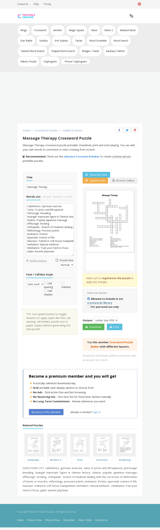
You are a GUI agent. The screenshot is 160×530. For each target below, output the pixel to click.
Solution (66, 287)
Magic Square (76, 30)
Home (20, 520)
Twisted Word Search (32, 51)
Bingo (23, 30)
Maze (94, 30)
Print (114, 327)
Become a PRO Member (46, 412)
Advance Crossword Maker (82, 156)
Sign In (97, 412)
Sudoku (43, 40)
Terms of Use (34, 520)
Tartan (78, 40)
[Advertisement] (80, 98)
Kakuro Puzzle (28, 61)
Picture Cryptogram (76, 61)
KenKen (57, 30)
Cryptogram (50, 61)
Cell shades (48, 292)
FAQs (36, 4)
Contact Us (22, 4)
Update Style (95, 180)
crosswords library (99, 302)
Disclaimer (69, 520)
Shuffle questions (36, 260)
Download (93, 327)
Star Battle (26, 40)
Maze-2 (108, 30)
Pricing (47, 4)
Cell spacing (48, 285)
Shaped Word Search (63, 51)
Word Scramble (98, 40)
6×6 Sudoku (61, 40)
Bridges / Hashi (90, 51)
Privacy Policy (52, 520)
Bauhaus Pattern (115, 51)
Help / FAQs (85, 520)
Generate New (96, 174)
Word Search (121, 40)
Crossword (40, 30)
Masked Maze (128, 30)
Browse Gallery (123, 180)
